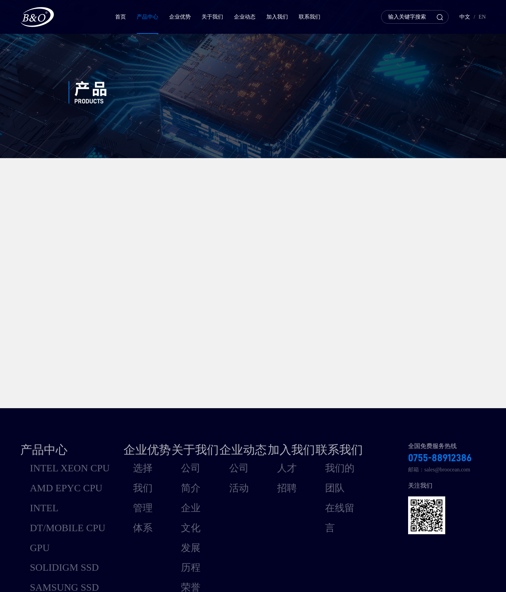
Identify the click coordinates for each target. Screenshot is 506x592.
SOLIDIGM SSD (39, 477)
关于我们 (212, 17)
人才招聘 (297, 429)
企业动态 (245, 17)
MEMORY (32, 502)
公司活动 (239, 429)
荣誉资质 (181, 465)
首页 (120, 17)
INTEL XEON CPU (42, 429)
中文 (464, 17)
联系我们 (309, 17)
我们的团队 (358, 429)
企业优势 (180, 17)
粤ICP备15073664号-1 (228, 576)
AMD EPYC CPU (40, 441)
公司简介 (181, 429)
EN (482, 17)
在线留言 (355, 441)
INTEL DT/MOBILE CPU (49, 453)
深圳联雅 (475, 576)
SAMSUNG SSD (39, 490)
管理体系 (123, 441)
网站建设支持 (444, 576)
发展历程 (181, 453)
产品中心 (147, 17)
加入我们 (277, 17)
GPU (25, 465)
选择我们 (123, 429)
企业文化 (181, 441)
